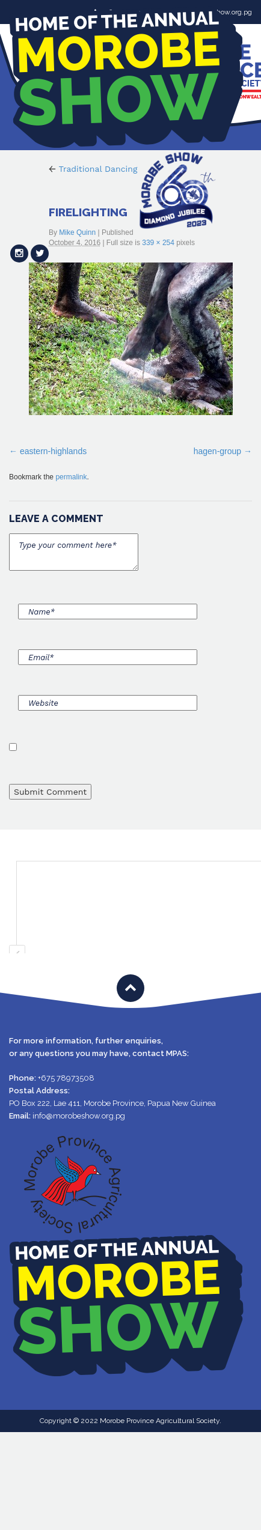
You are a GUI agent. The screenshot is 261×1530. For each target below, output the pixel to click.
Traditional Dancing (93, 169)
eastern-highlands (53, 451)
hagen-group (217, 451)
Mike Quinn (77, 232)
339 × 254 (158, 242)
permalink (71, 477)
